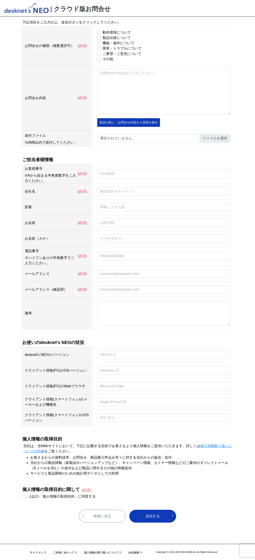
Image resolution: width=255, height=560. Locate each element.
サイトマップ (38, 552)
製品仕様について (117, 38)
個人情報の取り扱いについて (102, 552)
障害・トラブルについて (122, 48)
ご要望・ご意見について (122, 54)
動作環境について (117, 32)
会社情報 (135, 552)
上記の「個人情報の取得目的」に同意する (62, 496)
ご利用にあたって (65, 552)
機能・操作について (118, 43)
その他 (108, 59)
